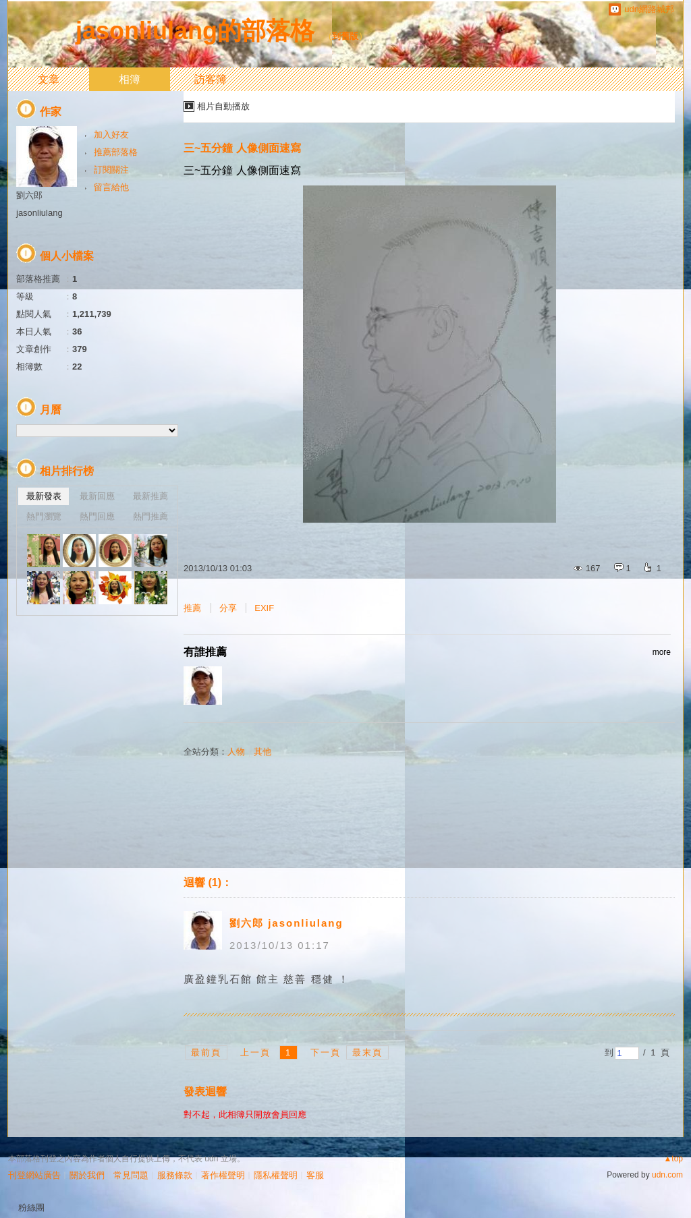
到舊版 (345, 36)
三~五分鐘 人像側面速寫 (242, 148)
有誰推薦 (427, 652)
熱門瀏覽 (43, 516)
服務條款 (174, 1175)
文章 (48, 79)
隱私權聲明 (276, 1175)
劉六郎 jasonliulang (286, 923)
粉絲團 (31, 1207)
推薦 (192, 608)
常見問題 (130, 1175)
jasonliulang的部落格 (195, 31)
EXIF (264, 608)
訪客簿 (210, 79)
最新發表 (43, 496)
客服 (315, 1175)
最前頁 (206, 1052)
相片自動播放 (223, 106)
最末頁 (367, 1052)
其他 (262, 752)
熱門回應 (97, 516)
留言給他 (111, 187)
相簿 (129, 79)
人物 (236, 752)
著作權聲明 (223, 1175)
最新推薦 (150, 496)
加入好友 (111, 134)
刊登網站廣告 (34, 1175)
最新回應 (97, 496)
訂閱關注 (111, 170)
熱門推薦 (150, 516)
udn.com (667, 1175)
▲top (673, 1158)
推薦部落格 (116, 152)
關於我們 (87, 1175)
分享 (228, 608)
